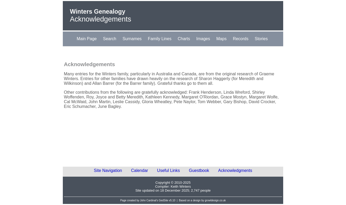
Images (203, 38)
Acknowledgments (235, 170)
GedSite (163, 200)
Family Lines (159, 38)
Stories (261, 38)
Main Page (87, 38)
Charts (184, 38)
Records (241, 38)
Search (109, 38)
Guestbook (199, 170)
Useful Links (168, 170)
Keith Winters (181, 186)
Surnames (132, 38)
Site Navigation (108, 170)
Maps (221, 38)
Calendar (139, 170)
